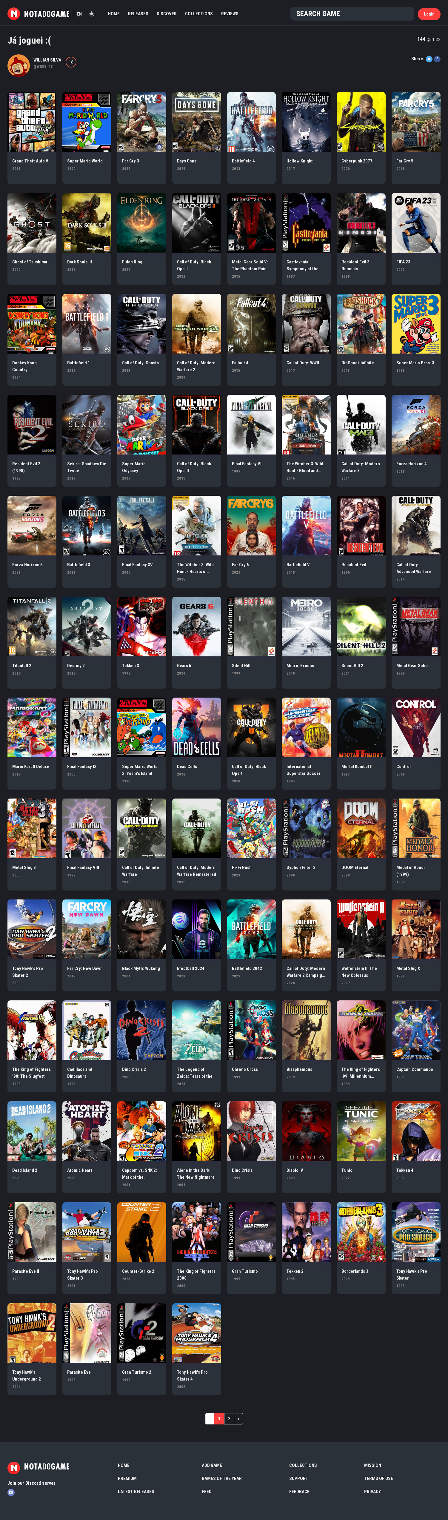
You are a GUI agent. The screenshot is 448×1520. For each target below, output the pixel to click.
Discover (167, 13)
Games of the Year (222, 1478)
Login (429, 14)
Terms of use (378, 1478)
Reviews (229, 13)
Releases (138, 13)
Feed (207, 1491)
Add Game (212, 1465)
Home (114, 13)
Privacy (372, 1491)
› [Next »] (238, 1418)
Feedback (299, 1491)
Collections (199, 13)
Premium (127, 1478)
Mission (372, 1465)
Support (298, 1478)
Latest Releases (136, 1491)
